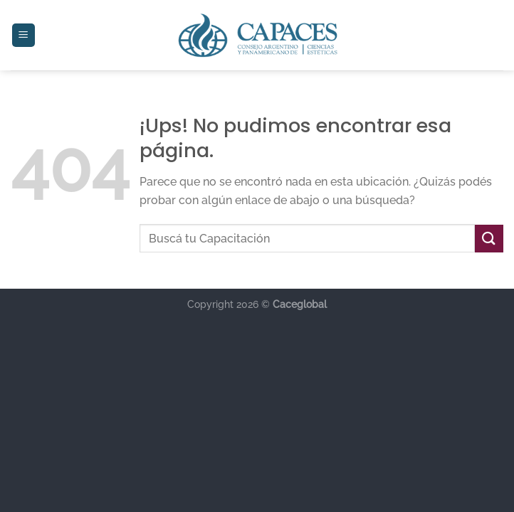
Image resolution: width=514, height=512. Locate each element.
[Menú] (24, 35)
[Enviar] (489, 238)
